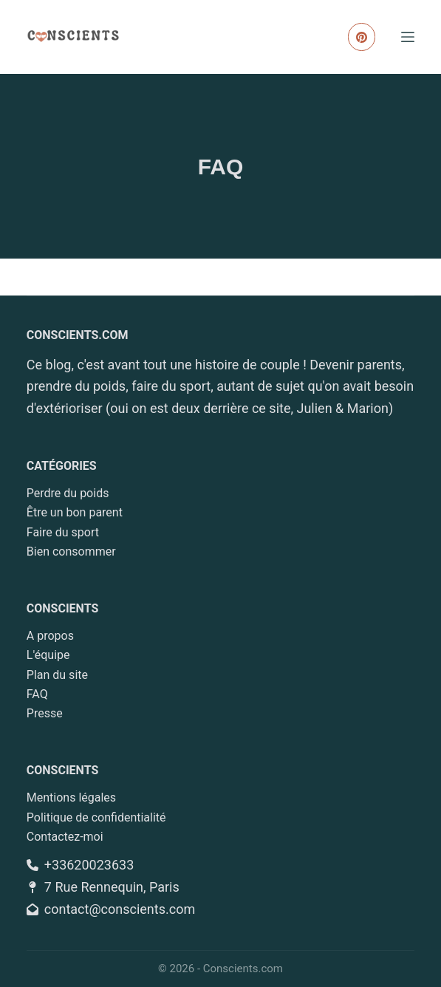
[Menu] (407, 37)
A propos (50, 636)
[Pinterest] (362, 37)
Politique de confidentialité (96, 817)
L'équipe (48, 655)
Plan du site (57, 675)
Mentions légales (71, 797)
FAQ (37, 694)
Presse (45, 713)
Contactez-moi (65, 837)
